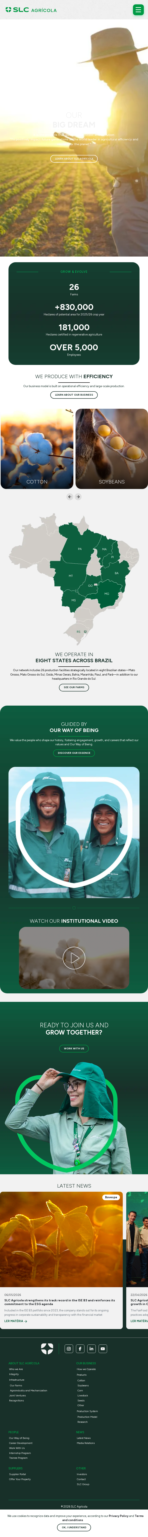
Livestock (82, 1395)
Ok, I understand (74, 1527)
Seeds (80, 1400)
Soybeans (83, 1385)
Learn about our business (74, 394)
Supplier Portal (17, 1474)
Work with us (74, 1048)
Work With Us (17, 1448)
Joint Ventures (17, 1395)
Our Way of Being (19, 1438)
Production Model (87, 1416)
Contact (81, 1479)
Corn (80, 1390)
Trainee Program (18, 1457)
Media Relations (86, 1443)
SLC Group (83, 1484)
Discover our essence (74, 752)
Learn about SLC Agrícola (74, 158)
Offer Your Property (20, 1479)
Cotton (81, 1380)
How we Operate (86, 1369)
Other (80, 1405)
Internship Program (20, 1453)
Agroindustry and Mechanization (28, 1390)
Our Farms (16, 1385)
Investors (82, 1474)
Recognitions (16, 1400)
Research (82, 1421)
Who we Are (16, 1369)
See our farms (74, 687)
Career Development (20, 1443)
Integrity (14, 1374)
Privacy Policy (119, 1516)
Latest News (84, 1438)
